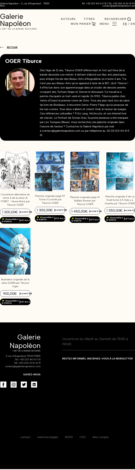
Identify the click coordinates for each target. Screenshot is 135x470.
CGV (83, 437)
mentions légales (47, 437)
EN (133, 23)
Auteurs (68, 19)
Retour (12, 47)
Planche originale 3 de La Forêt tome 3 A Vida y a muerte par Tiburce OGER (120, 200)
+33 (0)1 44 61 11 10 (96, 3)
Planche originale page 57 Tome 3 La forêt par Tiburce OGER (50, 199)
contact (25, 437)
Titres (89, 19)
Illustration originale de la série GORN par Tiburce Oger (15, 283)
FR (125, 23)
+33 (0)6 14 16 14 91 (123, 3)
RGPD (69, 437)
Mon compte (101, 437)
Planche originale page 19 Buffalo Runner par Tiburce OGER (85, 201)
